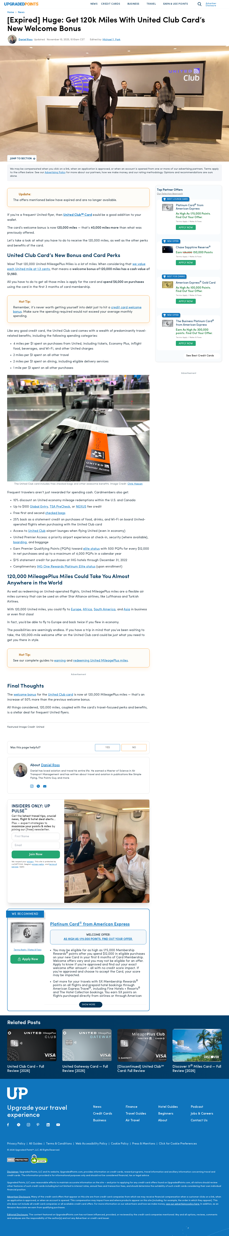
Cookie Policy (119, 1146)
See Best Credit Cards (200, 358)
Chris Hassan (135, 486)
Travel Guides (136, 1116)
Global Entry (39, 509)
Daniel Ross (50, 768)
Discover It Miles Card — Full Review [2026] (196, 1071)
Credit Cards (110, 5)
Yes (107, 750)
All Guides (35, 1146)
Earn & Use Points (175, 5)
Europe (76, 612)
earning (60, 663)
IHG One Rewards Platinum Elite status (66, 569)
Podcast (197, 1109)
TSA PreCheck (60, 509)
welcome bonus (25, 697)
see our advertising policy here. (183, 1206)
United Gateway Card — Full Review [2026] (85, 1071)
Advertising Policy (55, 175)
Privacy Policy (16, 1146)
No (134, 750)
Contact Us (199, 1123)
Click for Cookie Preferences (178, 1146)
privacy (30, 864)
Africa (87, 612)
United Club (36, 533)
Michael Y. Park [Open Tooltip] (111, 42)
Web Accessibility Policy (91, 1146)
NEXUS (81, 509)
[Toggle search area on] (199, 5)
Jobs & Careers (202, 1116)
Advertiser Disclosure (211, 6)
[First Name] (36, 839)
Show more (88, 1007)
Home (10, 15)
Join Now (35, 857)
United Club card (60, 697)
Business (133, 5)
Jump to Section (21, 161)
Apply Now (28, 961)
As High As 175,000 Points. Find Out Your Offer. (98, 941)
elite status (91, 551)
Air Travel (133, 1123)
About (162, 1123)
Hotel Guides (168, 1109)
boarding (20, 545)
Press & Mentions (143, 1146)
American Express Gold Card (195, 285)
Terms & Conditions (59, 1146)
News (94, 5)
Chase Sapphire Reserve (193, 250)
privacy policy (38, 867)
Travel (151, 5)
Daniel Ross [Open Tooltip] (26, 42)
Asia (127, 612)
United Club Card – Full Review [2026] (25, 1071)
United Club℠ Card (77, 217)
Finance (131, 1109)
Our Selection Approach (170, 196)
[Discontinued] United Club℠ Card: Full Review (140, 1071)
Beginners (165, 1116)
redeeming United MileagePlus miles (100, 663)
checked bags (55, 515)
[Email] (36, 848)
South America (104, 612)
